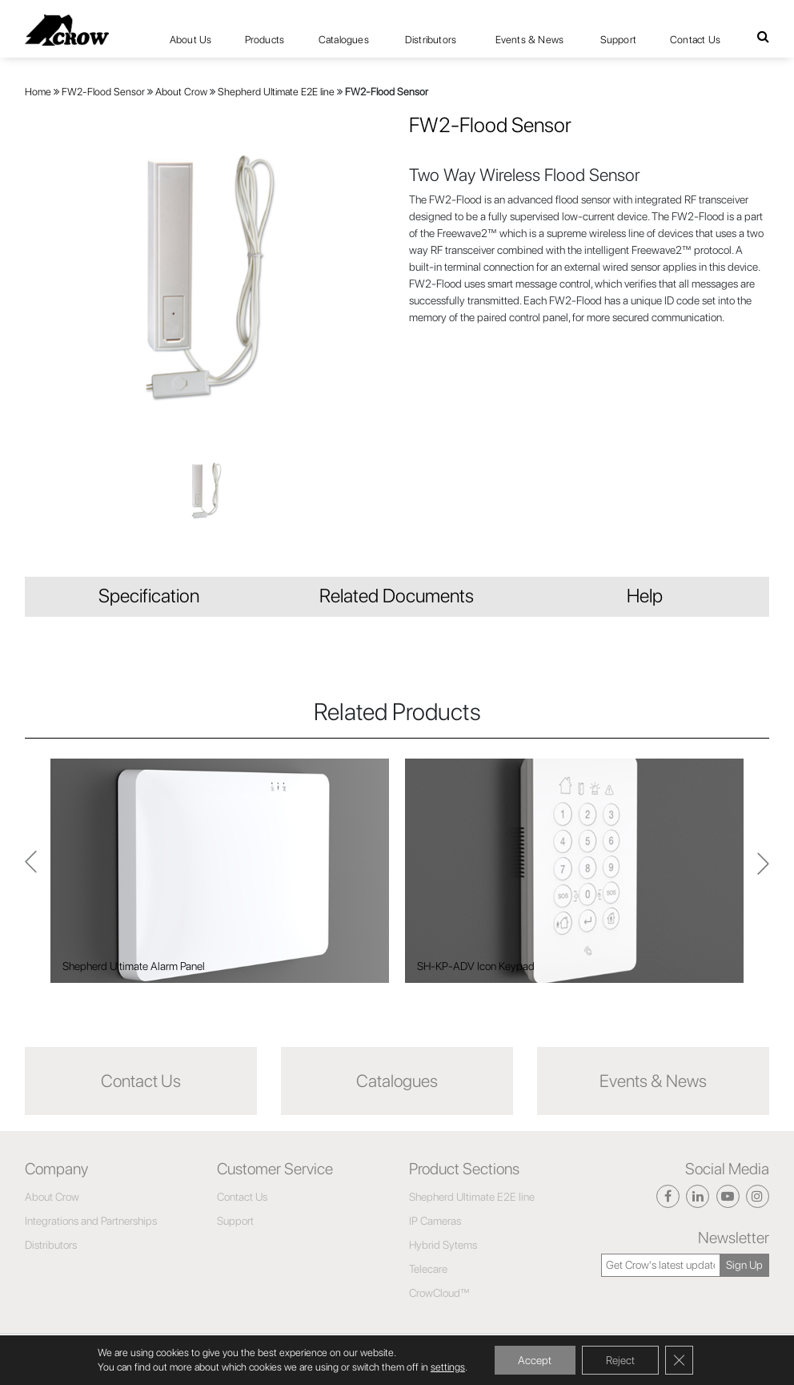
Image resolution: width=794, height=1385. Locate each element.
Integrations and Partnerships (91, 1220)
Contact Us (695, 40)
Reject (620, 1360)
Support (618, 40)
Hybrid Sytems (443, 1244)
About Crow (181, 92)
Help (645, 595)
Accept (534, 1360)
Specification (148, 595)
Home (38, 92)
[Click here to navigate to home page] (67, 30)
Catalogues (344, 40)
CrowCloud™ (439, 1292)
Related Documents (396, 595)
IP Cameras (435, 1220)
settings (447, 1367)
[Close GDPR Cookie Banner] (679, 1360)
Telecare (428, 1268)
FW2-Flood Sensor (103, 92)
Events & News (529, 40)
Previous (763, 870)
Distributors (430, 40)
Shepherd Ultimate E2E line (276, 92)
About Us (191, 40)
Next (31, 871)
